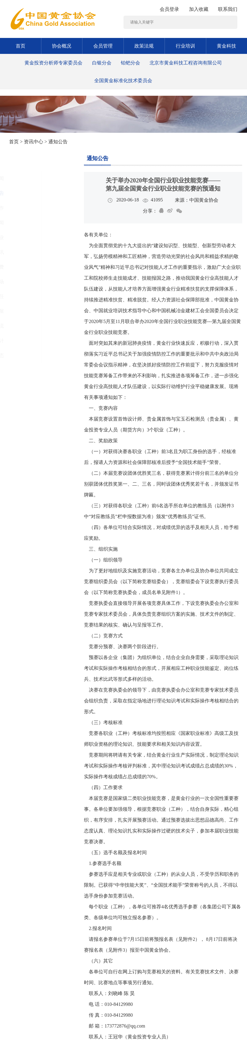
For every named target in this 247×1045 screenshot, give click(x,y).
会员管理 (103, 45)
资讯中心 (33, 141)
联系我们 (227, 9)
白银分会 (101, 62)
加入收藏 (198, 9)
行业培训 (185, 45)
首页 (20, 45)
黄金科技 (226, 45)
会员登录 (169, 9)
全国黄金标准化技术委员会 (123, 80)
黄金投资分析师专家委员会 (53, 62)
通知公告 (97, 158)
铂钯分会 (130, 62)
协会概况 (61, 45)
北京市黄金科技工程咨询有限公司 (185, 62)
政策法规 (144, 45)
